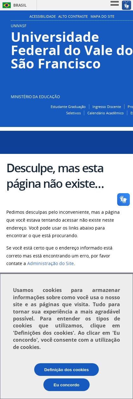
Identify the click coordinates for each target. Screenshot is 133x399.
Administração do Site (50, 263)
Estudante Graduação (68, 106)
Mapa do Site (102, 16)
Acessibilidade (42, 16)
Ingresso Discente (106, 106)
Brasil (20, 5)
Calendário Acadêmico (105, 113)
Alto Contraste (73, 16)
